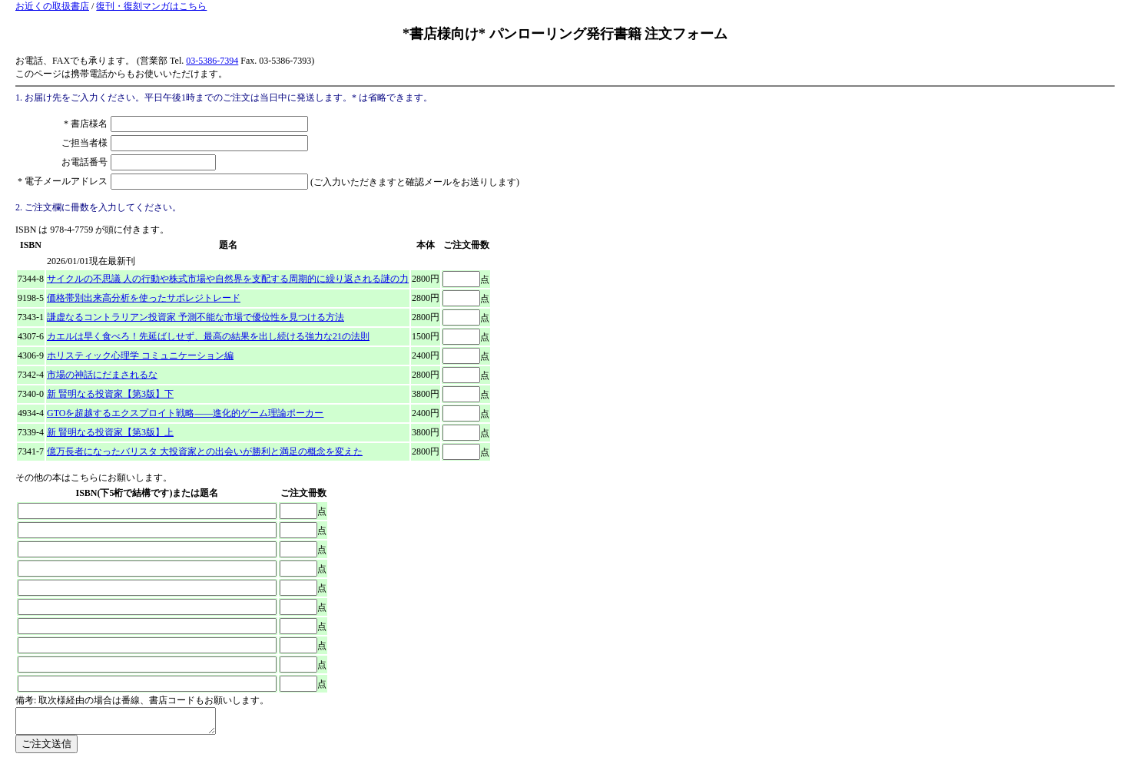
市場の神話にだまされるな (102, 374)
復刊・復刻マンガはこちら (151, 6)
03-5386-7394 (212, 60)
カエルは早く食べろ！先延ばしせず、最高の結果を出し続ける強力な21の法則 (208, 336)
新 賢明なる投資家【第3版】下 (110, 393)
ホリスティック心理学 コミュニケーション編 (140, 355)
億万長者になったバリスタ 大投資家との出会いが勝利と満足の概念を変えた (205, 451)
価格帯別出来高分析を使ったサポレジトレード (143, 298)
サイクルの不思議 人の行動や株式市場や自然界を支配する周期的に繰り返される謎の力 (228, 278)
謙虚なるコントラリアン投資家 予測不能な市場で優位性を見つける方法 (195, 317)
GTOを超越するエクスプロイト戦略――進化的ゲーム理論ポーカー (185, 413)
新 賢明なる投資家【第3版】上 (110, 432)
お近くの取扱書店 (52, 6)
